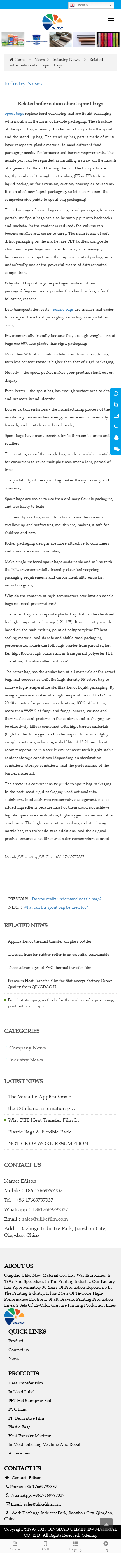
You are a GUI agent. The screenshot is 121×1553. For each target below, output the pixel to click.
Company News (27, 1048)
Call (45, 1545)
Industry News (66, 59)
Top (106, 1545)
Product (15, 1340)
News (39, 59)
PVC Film (17, 1409)
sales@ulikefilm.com (45, 1219)
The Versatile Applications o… (42, 1097)
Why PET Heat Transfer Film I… (44, 1120)
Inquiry (76, 1545)
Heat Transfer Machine (29, 1435)
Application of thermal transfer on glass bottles (50, 941)
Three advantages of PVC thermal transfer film (49, 967)
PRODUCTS (23, 1373)
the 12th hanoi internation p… (41, 1108)
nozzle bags (63, 309)
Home (20, 59)
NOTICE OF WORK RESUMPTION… (50, 1143)
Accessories (19, 1453)
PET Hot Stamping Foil (29, 1400)
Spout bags (14, 113)
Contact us (18, 1349)
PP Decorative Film (26, 1418)
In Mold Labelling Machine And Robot (44, 1444)
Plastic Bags (19, 1426)
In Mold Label (21, 1391)
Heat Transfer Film (25, 1383)
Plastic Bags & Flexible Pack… (42, 1132)
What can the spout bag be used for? (55, 907)
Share (15, 1545)
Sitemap (89, 1535)
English (79, 5)
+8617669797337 (50, 1209)
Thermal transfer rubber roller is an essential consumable (58, 954)
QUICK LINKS (27, 1331)
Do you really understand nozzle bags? (66, 899)
